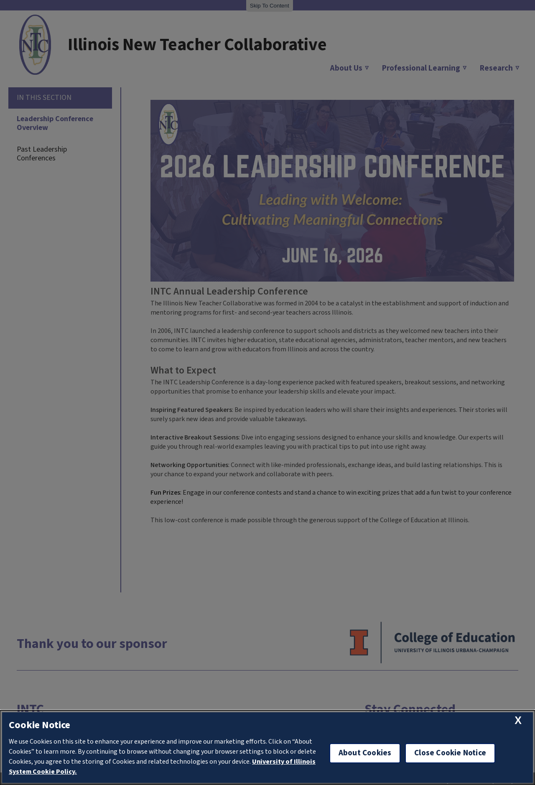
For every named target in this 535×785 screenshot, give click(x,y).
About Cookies (365, 753)
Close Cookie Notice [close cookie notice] (450, 753)
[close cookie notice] (518, 720)
